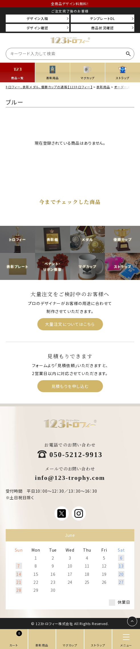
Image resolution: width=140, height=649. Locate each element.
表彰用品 (103, 87)
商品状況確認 (102, 27)
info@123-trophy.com (70, 477)
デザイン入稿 (37, 18)
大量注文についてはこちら (70, 324)
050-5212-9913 (76, 454)
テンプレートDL (102, 18)
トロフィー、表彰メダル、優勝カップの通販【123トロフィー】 (49, 87)
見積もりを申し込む (70, 386)
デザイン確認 (37, 27)
